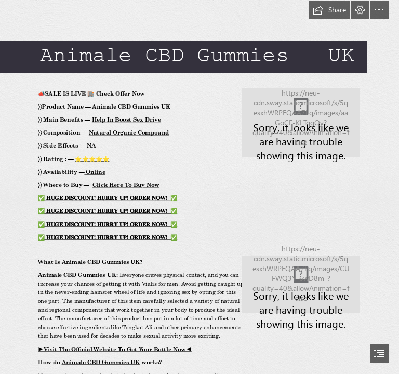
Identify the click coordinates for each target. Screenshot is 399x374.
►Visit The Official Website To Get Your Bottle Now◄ (115, 349)
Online (95, 172)
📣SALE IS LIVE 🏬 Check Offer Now (91, 93)
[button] (329, 10)
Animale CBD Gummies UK (131, 106)
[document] (199, 187)
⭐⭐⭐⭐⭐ (92, 159)
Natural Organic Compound (129, 132)
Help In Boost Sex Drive (126, 119)
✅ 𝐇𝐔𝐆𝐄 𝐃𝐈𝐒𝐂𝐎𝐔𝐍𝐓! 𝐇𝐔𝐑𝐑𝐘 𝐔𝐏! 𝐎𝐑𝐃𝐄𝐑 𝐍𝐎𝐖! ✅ (107, 198)
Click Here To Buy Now (125, 185)
